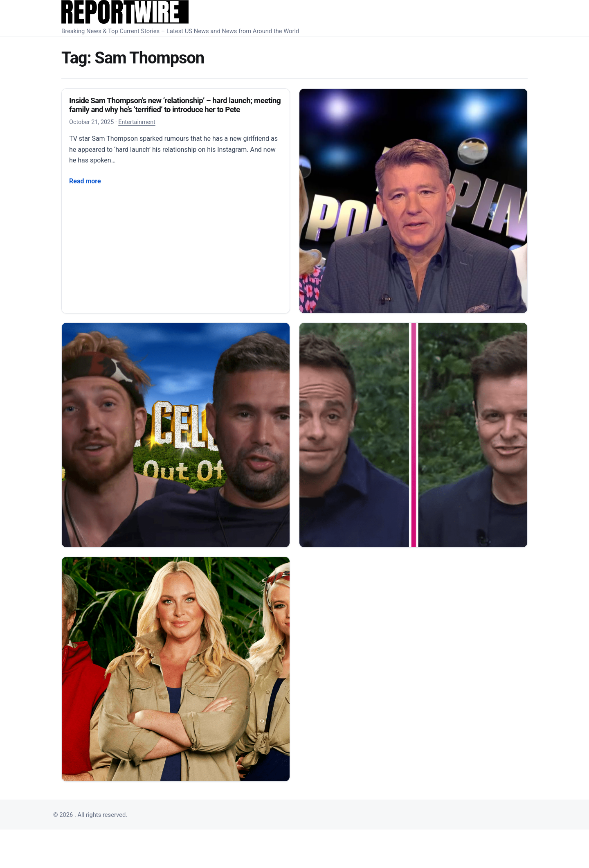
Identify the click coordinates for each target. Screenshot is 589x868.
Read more (85, 180)
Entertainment (136, 122)
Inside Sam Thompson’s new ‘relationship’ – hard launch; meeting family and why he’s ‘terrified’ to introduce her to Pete (175, 105)
